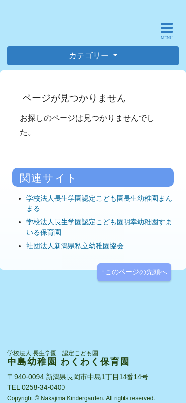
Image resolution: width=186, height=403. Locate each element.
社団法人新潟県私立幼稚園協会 (75, 246)
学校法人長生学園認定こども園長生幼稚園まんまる (99, 203)
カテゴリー (90, 55)
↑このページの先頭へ (134, 272)
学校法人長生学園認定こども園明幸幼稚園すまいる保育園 (99, 227)
